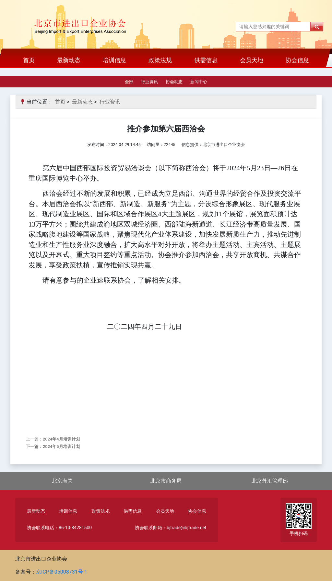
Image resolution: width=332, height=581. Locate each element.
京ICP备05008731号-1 (61, 572)
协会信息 (297, 60)
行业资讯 (149, 81)
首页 (29, 60)
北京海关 (62, 481)
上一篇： (53, 439)
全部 (129, 81)
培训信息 (114, 60)
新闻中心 (198, 81)
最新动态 (68, 60)
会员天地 (251, 60)
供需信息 (206, 60)
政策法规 (160, 60)
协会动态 (174, 81)
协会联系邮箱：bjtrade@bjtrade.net (170, 527)
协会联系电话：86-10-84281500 (59, 527)
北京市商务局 (166, 481)
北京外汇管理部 (270, 481)
